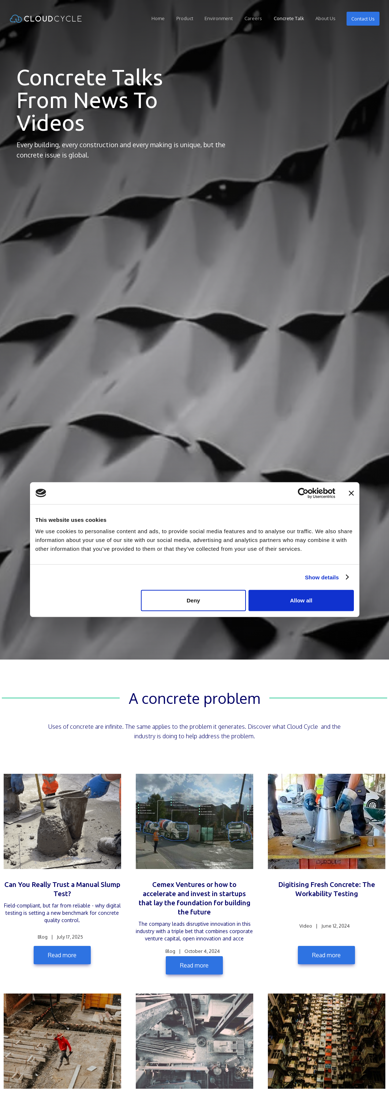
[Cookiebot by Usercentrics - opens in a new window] (303, 492)
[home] (46, 19)
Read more (62, 955)
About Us (325, 18)
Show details (322, 577)
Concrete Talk (288, 18)
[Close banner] (351, 492)
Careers (253, 18)
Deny (193, 600)
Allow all (301, 600)
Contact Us (362, 19)
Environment (219, 18)
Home (158, 18)
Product (184, 18)
